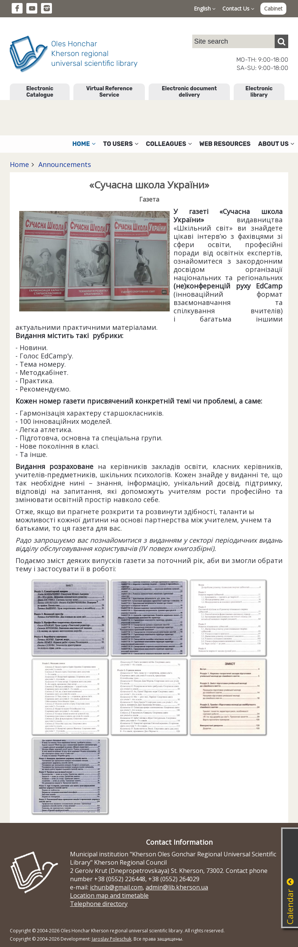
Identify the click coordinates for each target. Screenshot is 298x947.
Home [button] (84, 143)
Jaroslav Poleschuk (111, 939)
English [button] (205, 8)
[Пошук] (281, 41)
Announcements (63, 164)
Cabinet (273, 8)
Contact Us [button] (238, 8)
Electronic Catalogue (39, 91)
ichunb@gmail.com (116, 887)
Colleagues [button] (169, 143)
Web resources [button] (225, 143)
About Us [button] (276, 143)
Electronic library (258, 91)
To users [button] (120, 143)
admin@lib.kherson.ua (177, 887)
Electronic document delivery (189, 91)
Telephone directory (99, 904)
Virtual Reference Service (109, 91)
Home (19, 164)
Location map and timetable (109, 895)
